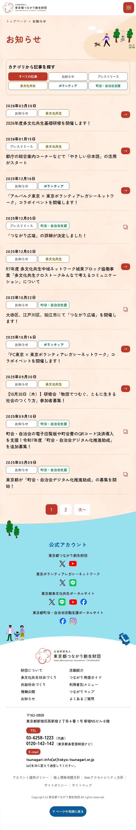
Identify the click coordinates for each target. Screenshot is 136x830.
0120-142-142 (40, 743)
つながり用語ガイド (85, 677)
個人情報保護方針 (66, 777)
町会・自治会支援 (108, 85)
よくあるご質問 (82, 698)
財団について (32, 670)
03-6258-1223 (39, 737)
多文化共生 (27, 85)
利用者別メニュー (83, 684)
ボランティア (68, 85)
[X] (62, 564)
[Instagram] (73, 621)
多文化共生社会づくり (39, 677)
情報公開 (28, 691)
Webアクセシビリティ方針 (103, 777)
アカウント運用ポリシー (31, 777)
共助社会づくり (33, 684)
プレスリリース (108, 76)
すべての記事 (28, 76)
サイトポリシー (55, 785)
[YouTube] (73, 563)
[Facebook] (83, 602)
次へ (82, 509)
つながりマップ (82, 691)
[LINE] (72, 582)
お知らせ (68, 76)
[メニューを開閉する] (128, 7)
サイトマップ (82, 785)
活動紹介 (76, 670)
